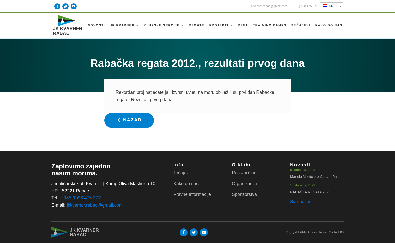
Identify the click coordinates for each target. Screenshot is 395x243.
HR (328, 6)
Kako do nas (328, 27)
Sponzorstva (244, 194)
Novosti (96, 27)
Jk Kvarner (124, 28)
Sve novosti (302, 201)
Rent (243, 27)
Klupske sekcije (164, 28)
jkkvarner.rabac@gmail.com (268, 6)
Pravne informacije (192, 194)
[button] (129, 124)
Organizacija (244, 183)
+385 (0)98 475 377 (304, 6)
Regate (196, 27)
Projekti (221, 28)
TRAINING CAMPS (269, 27)
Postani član (244, 172)
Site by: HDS (336, 232)
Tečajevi (300, 27)
